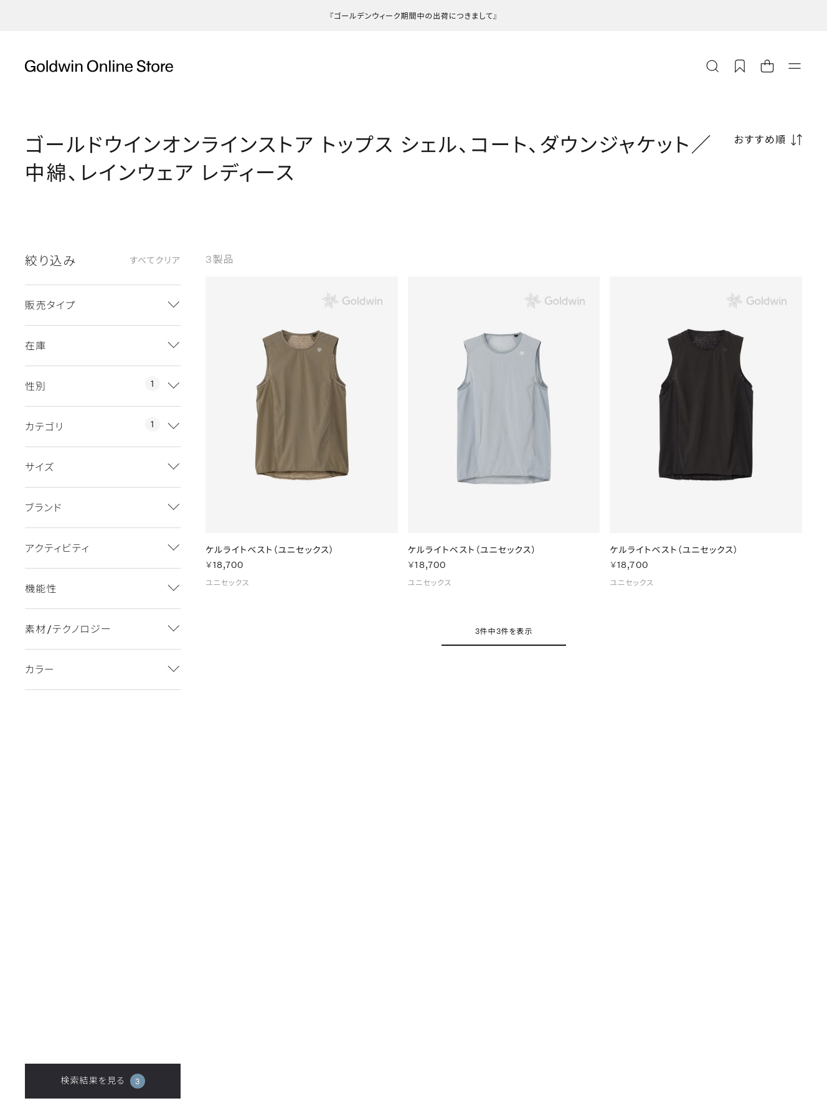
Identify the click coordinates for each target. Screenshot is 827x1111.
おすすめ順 (760, 139)
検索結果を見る (102, 1081)
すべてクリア (155, 260)
